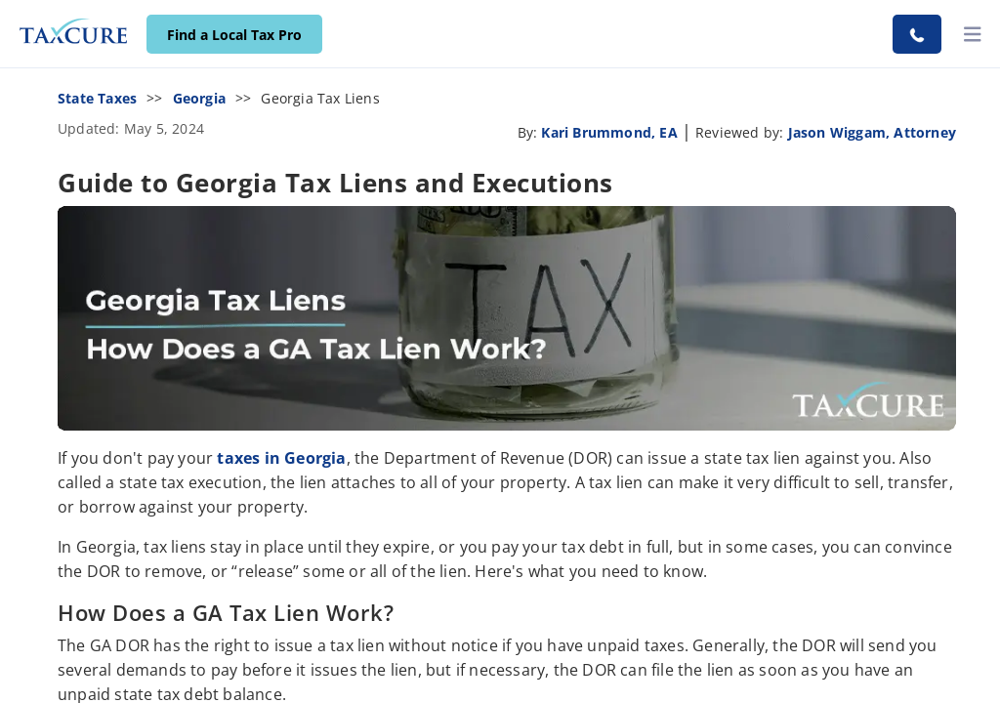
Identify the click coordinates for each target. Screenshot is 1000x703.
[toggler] (972, 35)
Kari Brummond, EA (609, 132)
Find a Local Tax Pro (234, 34)
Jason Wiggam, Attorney (872, 132)
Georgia (199, 98)
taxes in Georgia (281, 458)
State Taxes (97, 98)
